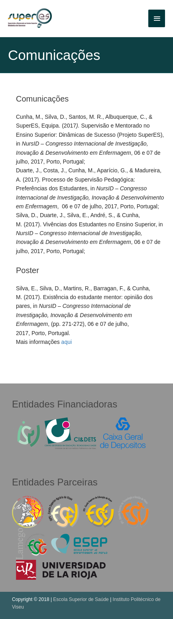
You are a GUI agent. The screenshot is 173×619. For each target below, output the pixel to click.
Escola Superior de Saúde (80, 599)
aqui (66, 342)
